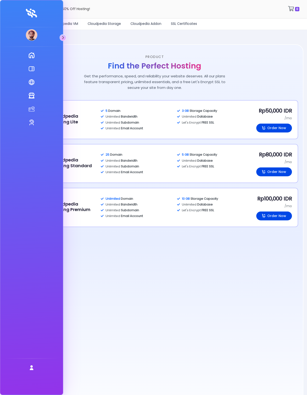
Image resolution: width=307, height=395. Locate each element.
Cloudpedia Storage (123, 25)
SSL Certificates (203, 25)
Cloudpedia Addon (165, 25)
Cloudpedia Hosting (46, 25)
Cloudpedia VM (84, 25)
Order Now (274, 129)
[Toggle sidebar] (21, 37)
